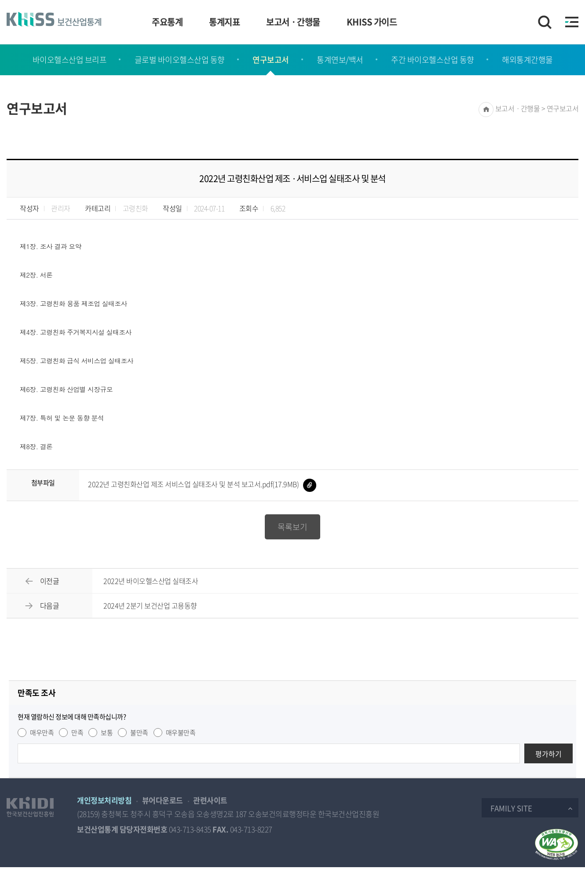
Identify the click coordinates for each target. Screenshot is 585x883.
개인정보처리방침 (104, 800)
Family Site (511, 807)
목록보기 (292, 527)
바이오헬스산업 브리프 (70, 60)
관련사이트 (210, 800)
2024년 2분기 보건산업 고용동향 (150, 605)
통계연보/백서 (340, 60)
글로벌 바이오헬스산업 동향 (180, 60)
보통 (107, 732)
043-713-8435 (190, 829)
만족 (77, 732)
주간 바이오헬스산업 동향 (432, 60)
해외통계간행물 (527, 60)
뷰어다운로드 (162, 800)
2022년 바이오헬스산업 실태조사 (150, 580)
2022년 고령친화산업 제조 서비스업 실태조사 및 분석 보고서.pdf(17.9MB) (202, 484)
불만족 (139, 732)
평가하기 (548, 753)
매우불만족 (181, 732)
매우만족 (42, 732)
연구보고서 (270, 60)
